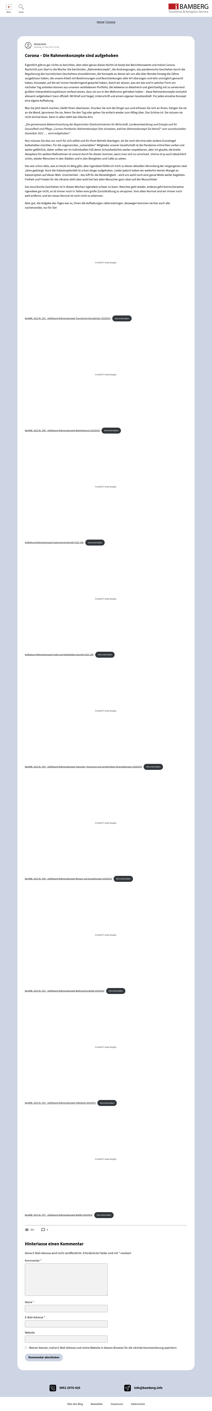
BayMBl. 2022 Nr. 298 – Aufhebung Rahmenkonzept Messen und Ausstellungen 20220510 (68, 878)
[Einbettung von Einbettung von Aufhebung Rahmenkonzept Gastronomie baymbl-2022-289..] (106, 486)
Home (100, 22)
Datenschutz (138, 1404)
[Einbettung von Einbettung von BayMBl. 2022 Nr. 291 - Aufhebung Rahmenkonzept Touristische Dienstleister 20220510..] (106, 262)
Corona (110, 22)
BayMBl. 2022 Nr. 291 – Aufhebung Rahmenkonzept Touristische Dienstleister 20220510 (67, 318)
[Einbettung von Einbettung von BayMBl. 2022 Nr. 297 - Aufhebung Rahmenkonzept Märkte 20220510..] (106, 1159)
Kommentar (33, 1261)
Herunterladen (122, 318)
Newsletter (97, 1404)
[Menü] (8, 8)
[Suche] (21, 8)
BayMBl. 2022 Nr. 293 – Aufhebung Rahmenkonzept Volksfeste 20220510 (60, 1103)
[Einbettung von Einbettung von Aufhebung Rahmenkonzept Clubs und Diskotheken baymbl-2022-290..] (106, 598)
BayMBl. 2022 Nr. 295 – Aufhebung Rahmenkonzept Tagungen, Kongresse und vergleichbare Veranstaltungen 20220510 (83, 767)
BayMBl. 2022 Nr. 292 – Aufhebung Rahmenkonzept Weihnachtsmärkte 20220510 (64, 991)
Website (30, 1333)
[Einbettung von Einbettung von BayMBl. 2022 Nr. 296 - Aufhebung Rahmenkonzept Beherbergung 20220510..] (106, 374)
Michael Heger (40, 43)
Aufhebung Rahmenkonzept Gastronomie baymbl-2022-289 (54, 542)
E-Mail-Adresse (35, 1317)
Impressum (117, 1404)
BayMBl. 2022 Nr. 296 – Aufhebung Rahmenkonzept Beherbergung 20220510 (62, 430)
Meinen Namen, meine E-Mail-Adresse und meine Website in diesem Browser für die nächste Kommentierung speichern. (103, 1348)
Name (29, 1302)
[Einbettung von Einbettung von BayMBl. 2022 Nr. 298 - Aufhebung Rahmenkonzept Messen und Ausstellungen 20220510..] (106, 822)
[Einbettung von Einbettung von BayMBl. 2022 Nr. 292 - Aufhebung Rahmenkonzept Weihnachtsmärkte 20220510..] (106, 935)
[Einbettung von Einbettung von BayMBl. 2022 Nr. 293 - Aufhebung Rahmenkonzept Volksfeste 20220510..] (106, 1047)
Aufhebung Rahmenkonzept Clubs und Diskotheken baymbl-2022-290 (59, 654)
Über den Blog (75, 1404)
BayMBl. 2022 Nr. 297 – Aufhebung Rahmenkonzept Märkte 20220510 (58, 1215)
